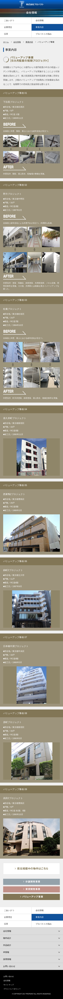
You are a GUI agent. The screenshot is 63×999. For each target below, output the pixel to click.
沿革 (6, 34)
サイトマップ (8, 985)
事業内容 (40, 27)
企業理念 (8, 27)
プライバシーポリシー (12, 989)
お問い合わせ (8, 976)
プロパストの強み (44, 34)
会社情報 (40, 20)
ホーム (6, 42)
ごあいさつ (9, 20)
